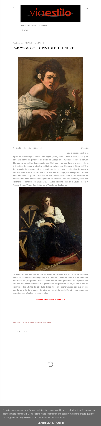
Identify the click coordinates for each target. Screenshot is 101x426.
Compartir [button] (17, 322)
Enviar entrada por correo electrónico (37, 322)
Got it (60, 422)
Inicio (24, 30)
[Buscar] (86, 7)
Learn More (46, 422)
